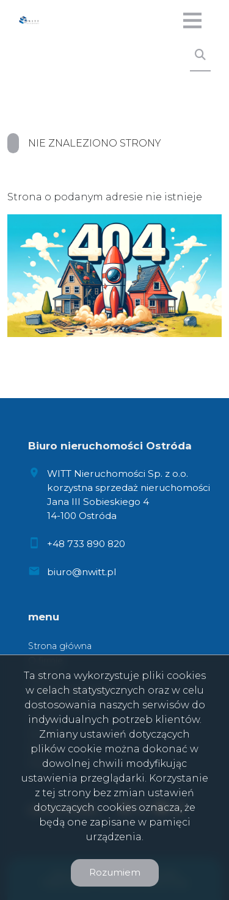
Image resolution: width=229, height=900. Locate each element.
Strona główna (60, 646)
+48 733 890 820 (86, 544)
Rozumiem (114, 872)
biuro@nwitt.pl (81, 572)
